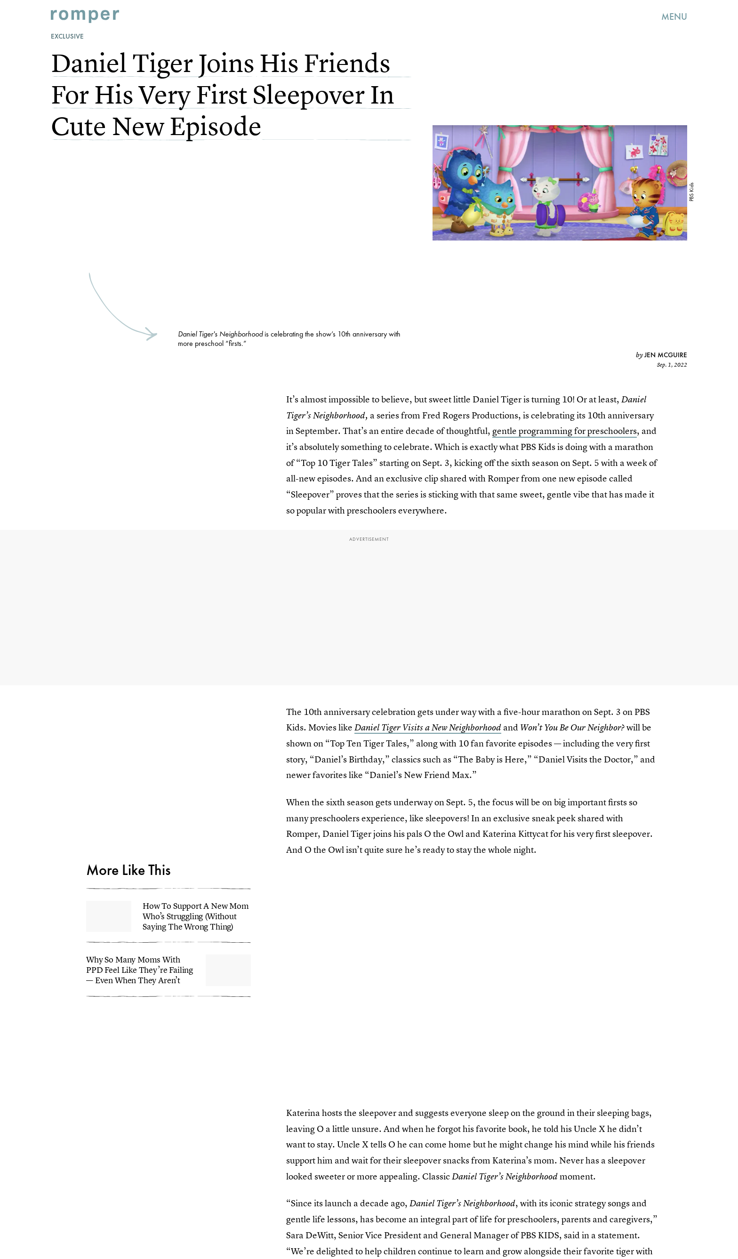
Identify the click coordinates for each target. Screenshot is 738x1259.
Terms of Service (210, 821)
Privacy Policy (106, 827)
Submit (106, 807)
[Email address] (168, 783)
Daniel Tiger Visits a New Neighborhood (427, 727)
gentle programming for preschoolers (564, 431)
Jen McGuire (665, 355)
